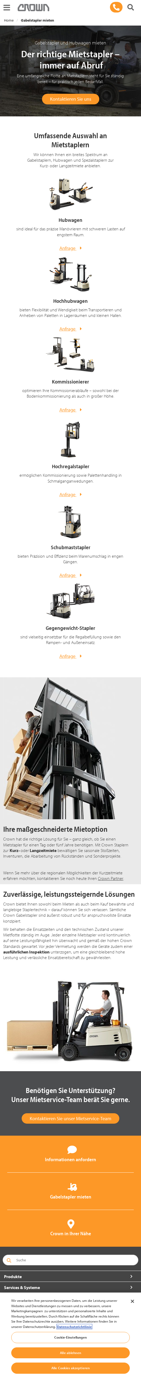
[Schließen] (132, 1301)
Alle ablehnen (70, 1353)
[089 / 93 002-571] (116, 7)
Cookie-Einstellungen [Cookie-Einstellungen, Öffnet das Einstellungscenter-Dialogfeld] (70, 1337)
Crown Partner (110, 878)
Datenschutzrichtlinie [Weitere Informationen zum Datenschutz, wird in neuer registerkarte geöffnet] (74, 1326)
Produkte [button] (13, 1276)
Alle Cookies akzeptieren (70, 1368)
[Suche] (131, 7)
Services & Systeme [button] (22, 1287)
